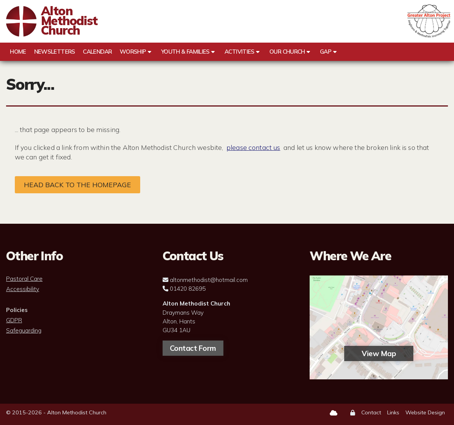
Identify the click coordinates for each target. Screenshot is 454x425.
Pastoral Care (24, 278)
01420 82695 (188, 288)
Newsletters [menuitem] (54, 51)
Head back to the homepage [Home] (77, 184)
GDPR (14, 320)
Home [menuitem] (18, 51)
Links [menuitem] (393, 412)
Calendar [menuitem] (97, 51)
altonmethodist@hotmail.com (209, 279)
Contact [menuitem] (371, 412)
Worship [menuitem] (133, 51)
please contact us (253, 147)
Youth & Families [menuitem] (185, 51)
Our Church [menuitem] (287, 51)
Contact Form (193, 348)
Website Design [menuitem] (425, 412)
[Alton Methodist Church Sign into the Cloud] (333, 413)
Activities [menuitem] (240, 51)
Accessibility (22, 289)
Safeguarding (23, 330)
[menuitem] (352, 413)
